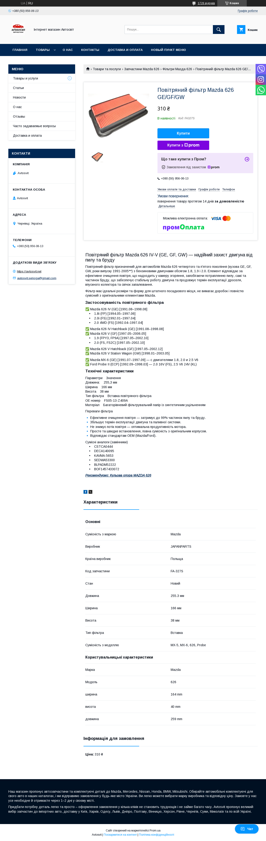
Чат (246, 829)
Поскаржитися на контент (120, 834)
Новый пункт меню (168, 50)
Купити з (183, 145)
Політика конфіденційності (156, 834)
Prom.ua (155, 830)
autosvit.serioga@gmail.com (36, 278)
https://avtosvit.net (29, 271)
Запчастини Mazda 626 (141, 69)
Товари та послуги (107, 69)
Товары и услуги (25, 78)
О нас (68, 50)
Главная (20, 50)
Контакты (90, 50)
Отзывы (19, 116)
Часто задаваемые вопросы (34, 126)
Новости (19, 97)
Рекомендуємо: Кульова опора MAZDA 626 (118, 475)
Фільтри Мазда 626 (177, 69)
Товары (43, 50)
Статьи (18, 88)
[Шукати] (218, 29)
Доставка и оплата (125, 50)
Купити (183, 133)
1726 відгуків (206, 3)
